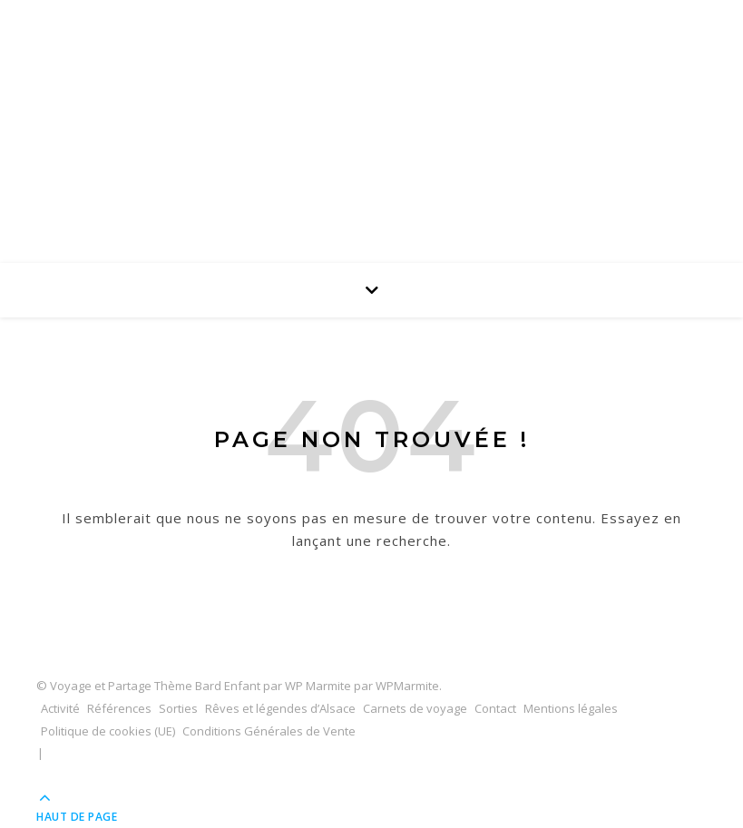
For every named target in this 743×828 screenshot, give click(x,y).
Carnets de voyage (415, 708)
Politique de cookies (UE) (108, 731)
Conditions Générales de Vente (269, 731)
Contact (495, 708)
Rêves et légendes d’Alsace (280, 708)
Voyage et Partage (372, 100)
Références (119, 708)
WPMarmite (407, 685)
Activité (60, 708)
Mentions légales (570, 708)
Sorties (178, 708)
